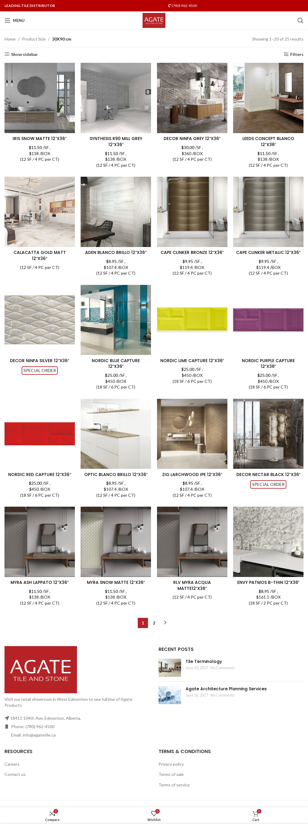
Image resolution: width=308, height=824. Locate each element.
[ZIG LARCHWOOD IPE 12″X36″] (192, 439)
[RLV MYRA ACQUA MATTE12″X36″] (192, 548)
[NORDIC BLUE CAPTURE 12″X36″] (116, 326)
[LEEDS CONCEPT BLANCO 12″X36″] (268, 98)
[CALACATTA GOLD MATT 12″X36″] (40, 212)
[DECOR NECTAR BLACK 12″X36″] (268, 439)
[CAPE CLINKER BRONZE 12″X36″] (192, 212)
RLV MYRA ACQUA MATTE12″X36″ (192, 591)
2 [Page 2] (154, 628)
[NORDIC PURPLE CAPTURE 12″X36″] (268, 326)
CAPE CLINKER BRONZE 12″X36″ (192, 252)
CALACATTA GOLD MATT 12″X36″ (40, 255)
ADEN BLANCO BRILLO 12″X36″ (115, 252)
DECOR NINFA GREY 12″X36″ (192, 139)
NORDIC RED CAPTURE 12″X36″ (39, 480)
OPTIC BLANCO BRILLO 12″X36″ (116, 480)
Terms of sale (171, 780)
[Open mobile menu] (15, 20)
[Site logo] (154, 20)
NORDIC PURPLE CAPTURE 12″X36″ (268, 369)
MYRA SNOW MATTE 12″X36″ (116, 588)
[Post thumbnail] (170, 674)
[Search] (300, 20)
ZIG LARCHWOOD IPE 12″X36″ (192, 480)
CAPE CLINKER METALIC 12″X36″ (268, 255)
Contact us (15, 780)
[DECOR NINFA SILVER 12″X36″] (40, 326)
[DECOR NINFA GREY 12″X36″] (192, 98)
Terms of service (174, 790)
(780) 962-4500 (182, 5)
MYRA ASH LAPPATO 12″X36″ (40, 588)
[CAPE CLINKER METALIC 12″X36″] (268, 212)
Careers (12, 769)
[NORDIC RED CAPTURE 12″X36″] (40, 439)
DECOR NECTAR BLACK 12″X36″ (268, 480)
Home (10, 38)
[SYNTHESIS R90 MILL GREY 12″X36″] (116, 98)
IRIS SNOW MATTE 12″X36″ (39, 139)
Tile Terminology (204, 667)
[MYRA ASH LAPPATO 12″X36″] (40, 548)
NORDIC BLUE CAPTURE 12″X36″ (116, 369)
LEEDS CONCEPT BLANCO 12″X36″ (268, 142)
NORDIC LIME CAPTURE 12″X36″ (192, 366)
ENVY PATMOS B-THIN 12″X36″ (268, 588)
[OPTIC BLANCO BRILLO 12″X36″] (116, 439)
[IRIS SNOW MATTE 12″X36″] (40, 98)
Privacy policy (171, 769)
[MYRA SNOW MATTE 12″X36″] (116, 548)
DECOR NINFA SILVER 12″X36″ (39, 366)
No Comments (223, 673)
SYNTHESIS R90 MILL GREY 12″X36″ (116, 142)
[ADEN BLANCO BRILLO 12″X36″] (116, 212)
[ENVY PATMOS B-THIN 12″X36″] (268, 548)
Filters (296, 54)
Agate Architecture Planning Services (226, 695)
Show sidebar (24, 54)
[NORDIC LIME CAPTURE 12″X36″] (192, 326)
